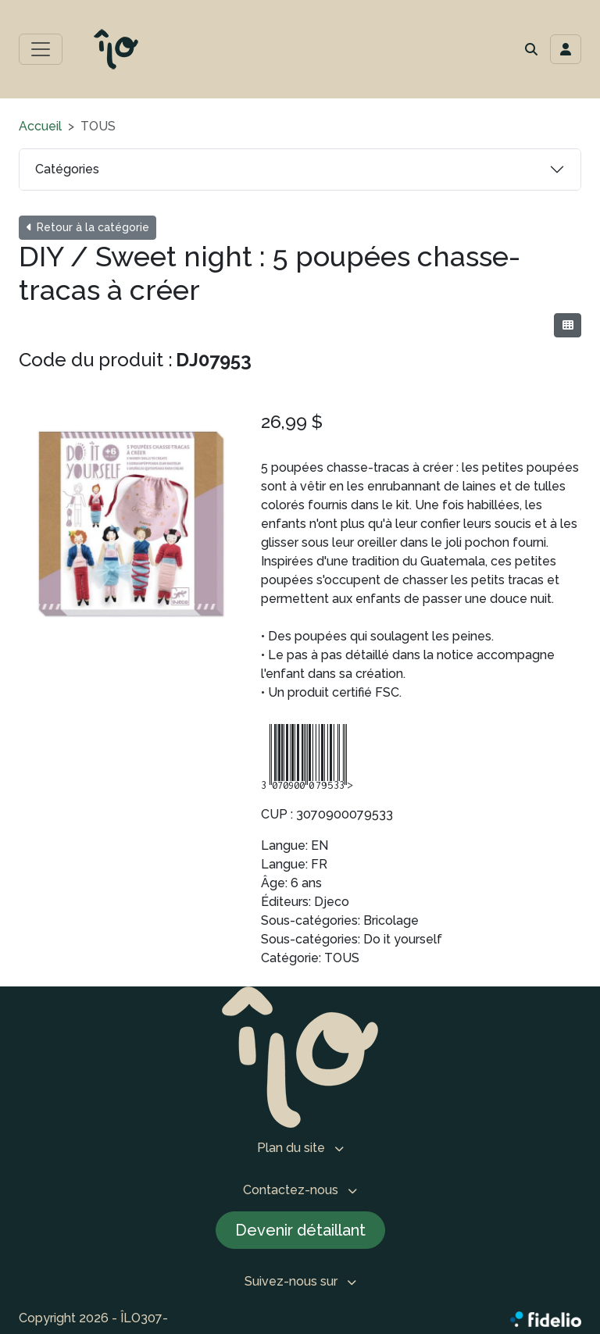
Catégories (67, 169)
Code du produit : (96, 359)
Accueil (40, 126)
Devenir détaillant (300, 1230)
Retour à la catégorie (87, 227)
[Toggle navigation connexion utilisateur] (565, 49)
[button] (531, 49)
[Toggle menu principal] (40, 49)
